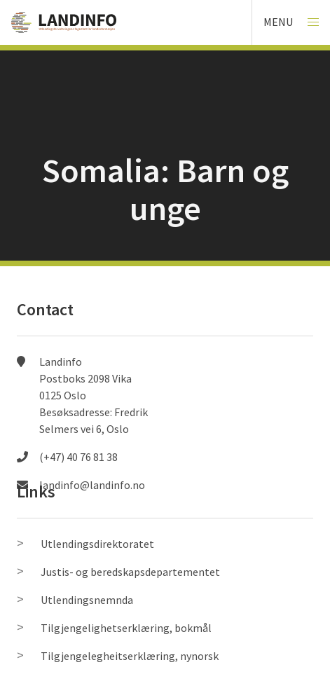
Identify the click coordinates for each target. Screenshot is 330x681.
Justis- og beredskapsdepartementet (130, 572)
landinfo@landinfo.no (92, 485)
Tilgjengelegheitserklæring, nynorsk (130, 656)
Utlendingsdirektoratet (97, 544)
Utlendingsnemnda (87, 600)
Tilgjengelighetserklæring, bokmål (126, 628)
